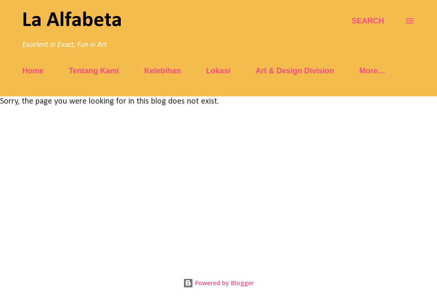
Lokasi (218, 71)
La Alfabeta (72, 21)
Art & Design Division (295, 71)
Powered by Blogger (218, 283)
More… (372, 71)
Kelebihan (162, 71)
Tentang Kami (94, 71)
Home (33, 71)
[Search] (368, 21)
